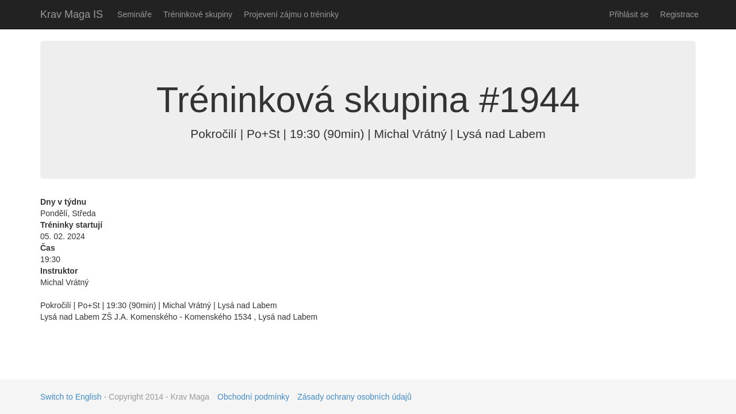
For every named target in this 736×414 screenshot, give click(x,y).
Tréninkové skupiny (197, 14)
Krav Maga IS (71, 14)
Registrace (679, 14)
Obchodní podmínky (253, 396)
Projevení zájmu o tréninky (291, 14)
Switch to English (71, 396)
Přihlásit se (629, 14)
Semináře (134, 14)
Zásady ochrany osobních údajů (354, 396)
